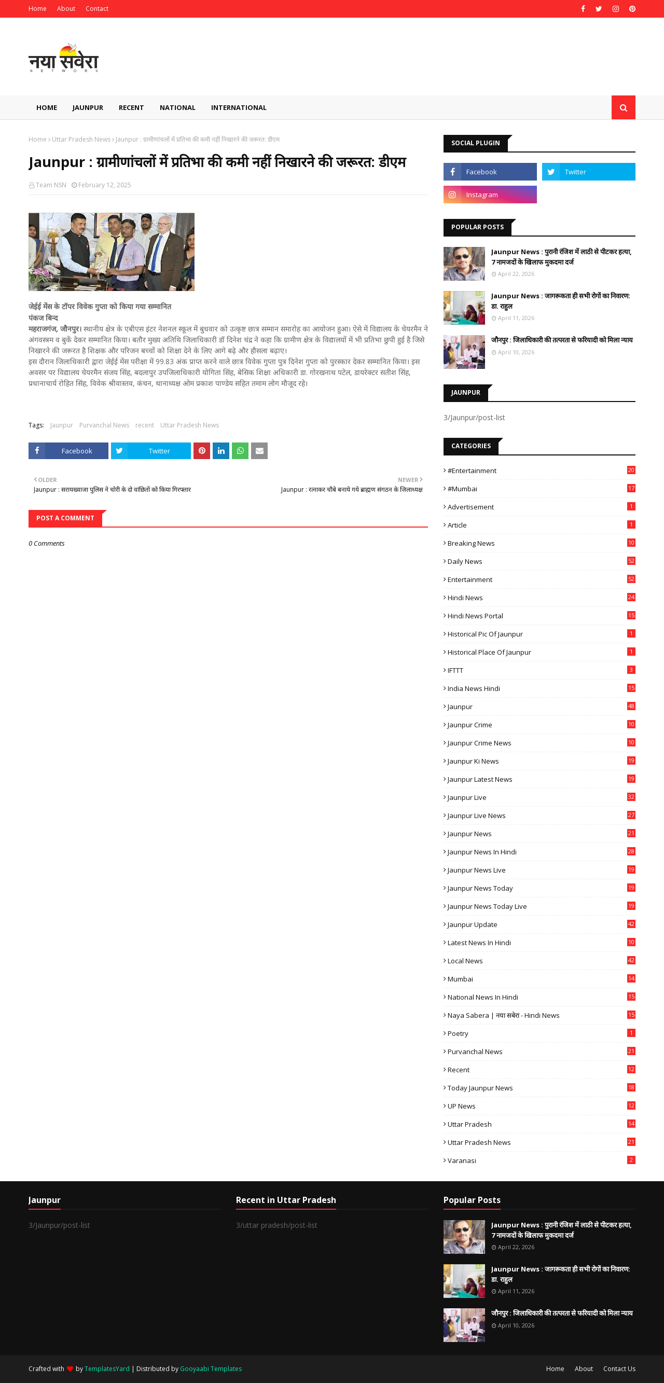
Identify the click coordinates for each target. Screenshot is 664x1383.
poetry (541, 1033)
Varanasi (541, 1160)
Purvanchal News (104, 425)
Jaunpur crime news (541, 743)
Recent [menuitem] (131, 107)
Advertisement (541, 506)
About (66, 8)
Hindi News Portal (541, 615)
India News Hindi (541, 688)
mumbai (541, 979)
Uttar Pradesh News (81, 139)
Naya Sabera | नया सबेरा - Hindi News (541, 1015)
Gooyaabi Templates (211, 1368)
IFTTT (541, 670)
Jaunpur (61, 425)
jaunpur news (541, 833)
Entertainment (541, 579)
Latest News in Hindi (541, 942)
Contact (97, 8)
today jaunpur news (541, 1087)
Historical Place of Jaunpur (541, 652)
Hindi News (541, 597)
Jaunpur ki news (541, 761)
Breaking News (541, 543)
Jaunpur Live (541, 797)
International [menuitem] (239, 107)
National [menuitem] (178, 107)
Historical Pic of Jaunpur (541, 634)
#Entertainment (541, 470)
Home (38, 8)
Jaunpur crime (541, 724)
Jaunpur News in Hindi (541, 851)
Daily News (541, 561)
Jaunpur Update (541, 924)
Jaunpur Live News (541, 815)
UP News (541, 1106)
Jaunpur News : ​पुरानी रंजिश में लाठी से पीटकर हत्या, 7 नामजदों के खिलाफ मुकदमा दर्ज (561, 257)
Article (541, 525)
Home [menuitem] (46, 107)
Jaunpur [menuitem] (88, 107)
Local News (541, 960)
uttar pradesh (541, 1124)
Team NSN (51, 185)
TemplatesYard (107, 1368)
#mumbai (541, 488)
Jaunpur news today (541, 888)
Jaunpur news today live (541, 906)
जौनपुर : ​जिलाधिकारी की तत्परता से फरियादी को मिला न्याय (562, 339)
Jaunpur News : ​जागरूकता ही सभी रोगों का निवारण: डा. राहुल (560, 301)
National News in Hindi (541, 997)
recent (144, 425)
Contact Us (619, 1368)
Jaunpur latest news (541, 779)
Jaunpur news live (541, 870)
